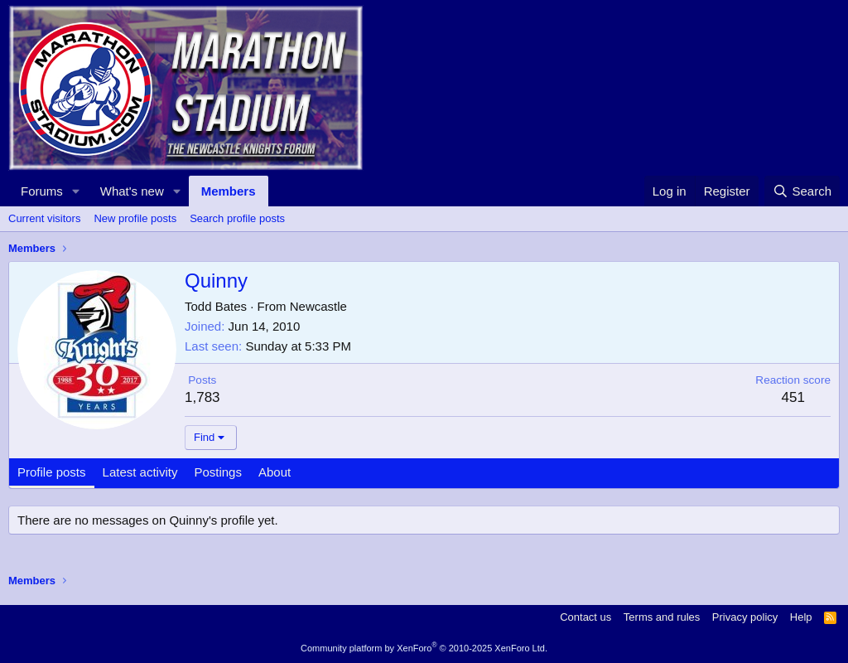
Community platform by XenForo (424, 648)
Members (228, 191)
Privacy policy (745, 617)
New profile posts (135, 218)
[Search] (802, 191)
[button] (76, 191)
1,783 (202, 397)
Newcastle (318, 306)
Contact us (585, 617)
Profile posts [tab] (51, 472)
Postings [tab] (218, 472)
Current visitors (44, 218)
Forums (42, 191)
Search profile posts (237, 218)
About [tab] (274, 472)
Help (801, 617)
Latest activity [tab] (140, 472)
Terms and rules (662, 617)
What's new (132, 191)
